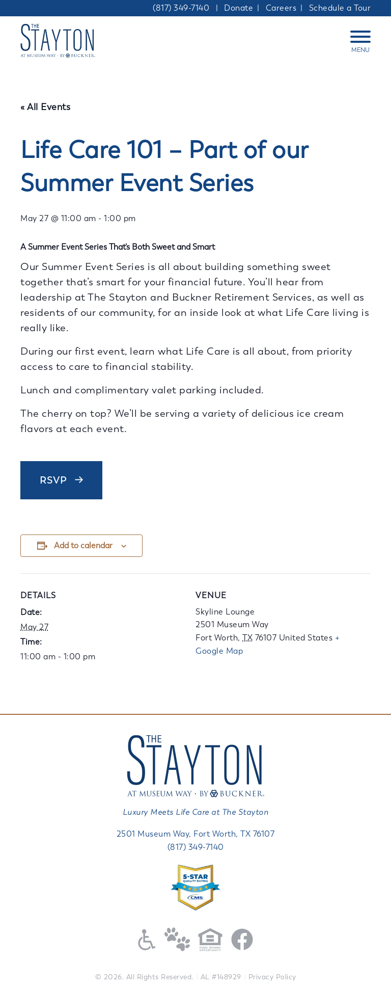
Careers (281, 8)
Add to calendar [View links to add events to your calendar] (83, 545)
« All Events (45, 107)
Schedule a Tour (340, 8)
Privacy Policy (272, 977)
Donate (238, 8)
